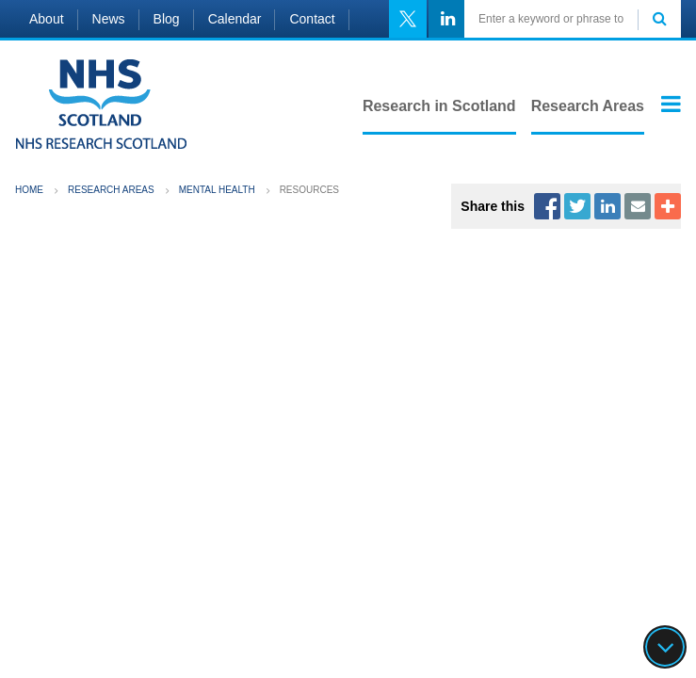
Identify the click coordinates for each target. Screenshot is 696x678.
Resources (309, 190)
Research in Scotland (439, 106)
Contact (311, 18)
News (108, 18)
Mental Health (217, 190)
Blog (167, 18)
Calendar (235, 18)
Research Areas (587, 106)
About (46, 18)
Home (29, 190)
